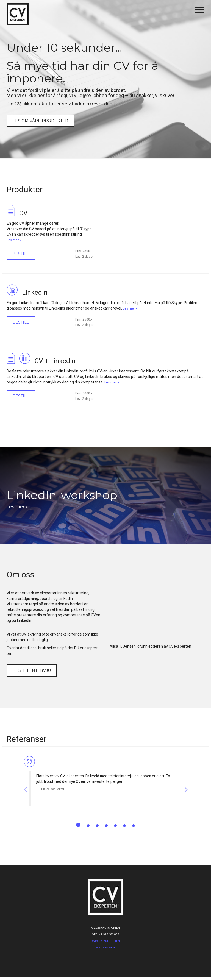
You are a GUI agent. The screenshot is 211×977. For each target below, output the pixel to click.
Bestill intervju (32, 670)
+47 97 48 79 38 (106, 947)
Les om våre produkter (40, 120)
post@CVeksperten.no (105, 940)
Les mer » (14, 240)
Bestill (20, 253)
